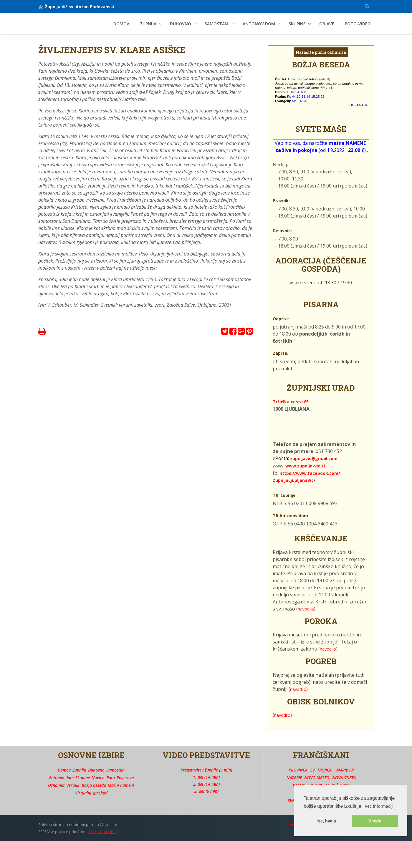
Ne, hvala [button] (326, 821)
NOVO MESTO (316, 777)
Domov (121, 23)
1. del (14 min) (206, 777)
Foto (111, 777)
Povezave (125, 777)
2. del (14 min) (206, 784)
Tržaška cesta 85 (291, 401)
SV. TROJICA (321, 770)
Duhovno (96, 770)
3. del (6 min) (206, 791)
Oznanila (56, 785)
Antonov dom (61, 777)
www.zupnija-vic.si (305, 466)
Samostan (115, 770)
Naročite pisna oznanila (321, 52)
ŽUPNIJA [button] (148, 23)
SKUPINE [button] (297, 23)
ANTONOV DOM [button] (259, 23)
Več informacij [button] (379, 806)
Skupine (82, 777)
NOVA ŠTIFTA (344, 777)
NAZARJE (294, 777)
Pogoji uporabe (102, 831)
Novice (98, 777)
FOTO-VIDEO (358, 23)
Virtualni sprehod (91, 793)
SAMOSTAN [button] (217, 23)
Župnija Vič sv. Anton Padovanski (76, 6)
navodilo (306, 609)
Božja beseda (94, 785)
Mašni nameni (121, 785)
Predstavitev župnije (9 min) (206, 770)
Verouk (72, 785)
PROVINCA (298, 770)
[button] (367, 5)
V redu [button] (374, 821)
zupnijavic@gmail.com (313, 458)
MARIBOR (345, 770)
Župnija (79, 770)
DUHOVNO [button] (180, 23)
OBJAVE (326, 23)
